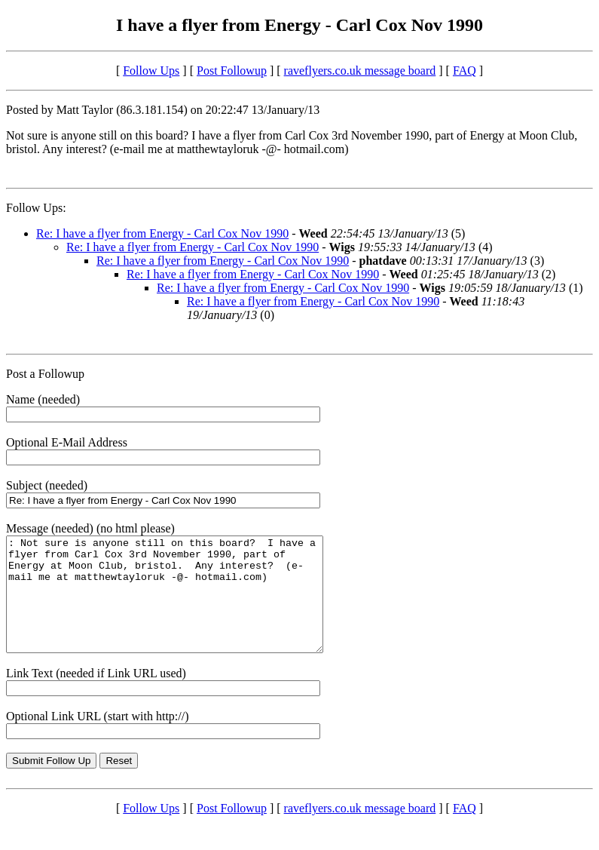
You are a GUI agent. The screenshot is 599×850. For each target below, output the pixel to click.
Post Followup (232, 70)
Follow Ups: (36, 207)
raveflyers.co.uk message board (360, 70)
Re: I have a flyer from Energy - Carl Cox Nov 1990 (162, 233)
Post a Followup (45, 373)
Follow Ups (151, 70)
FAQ (464, 70)
